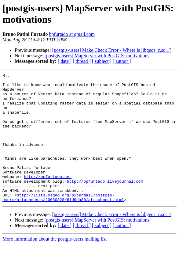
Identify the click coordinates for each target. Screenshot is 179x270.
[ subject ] (101, 61)
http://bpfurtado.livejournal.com (105, 203)
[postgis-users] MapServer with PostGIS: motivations (97, 55)
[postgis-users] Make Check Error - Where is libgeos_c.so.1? (111, 50)
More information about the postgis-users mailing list (54, 264)
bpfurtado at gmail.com (72, 34)
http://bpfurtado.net (47, 197)
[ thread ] (82, 61)
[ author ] (122, 61)
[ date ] (64, 61)
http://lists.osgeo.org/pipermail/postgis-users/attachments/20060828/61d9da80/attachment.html (63, 222)
